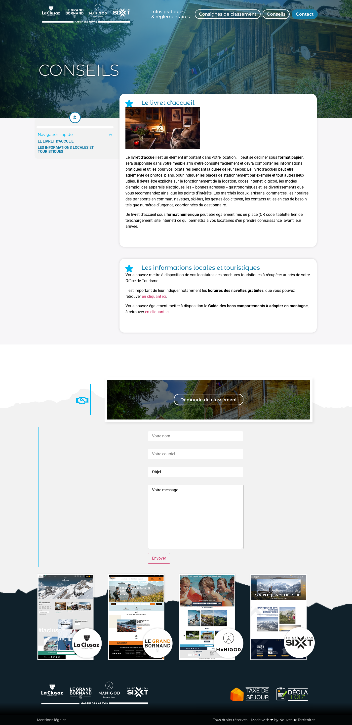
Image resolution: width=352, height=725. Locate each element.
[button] (110, 135)
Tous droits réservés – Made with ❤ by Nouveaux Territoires (264, 720)
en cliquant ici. (157, 311)
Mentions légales (51, 720)
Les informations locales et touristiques (66, 150)
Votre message (195, 517)
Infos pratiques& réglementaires (170, 14)
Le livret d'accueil (56, 141)
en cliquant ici (154, 296)
